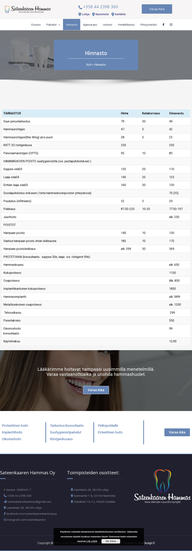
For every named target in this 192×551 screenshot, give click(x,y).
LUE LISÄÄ (91, 541)
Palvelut (53, 24)
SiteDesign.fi (146, 543)
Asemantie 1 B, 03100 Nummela (94, 495)
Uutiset (107, 24)
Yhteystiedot (148, 24)
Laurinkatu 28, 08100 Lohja (91, 489)
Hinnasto (71, 24)
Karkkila (118, 14)
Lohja (83, 14)
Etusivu (36, 24)
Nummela (100, 14)
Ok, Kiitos (111, 541)
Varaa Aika (156, 9)
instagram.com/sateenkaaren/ (25, 519)
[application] (58, 24)
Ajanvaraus (90, 24)
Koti (88, 64)
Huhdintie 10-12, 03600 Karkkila (94, 501)
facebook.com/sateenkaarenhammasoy (30, 513)
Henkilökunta (126, 24)
